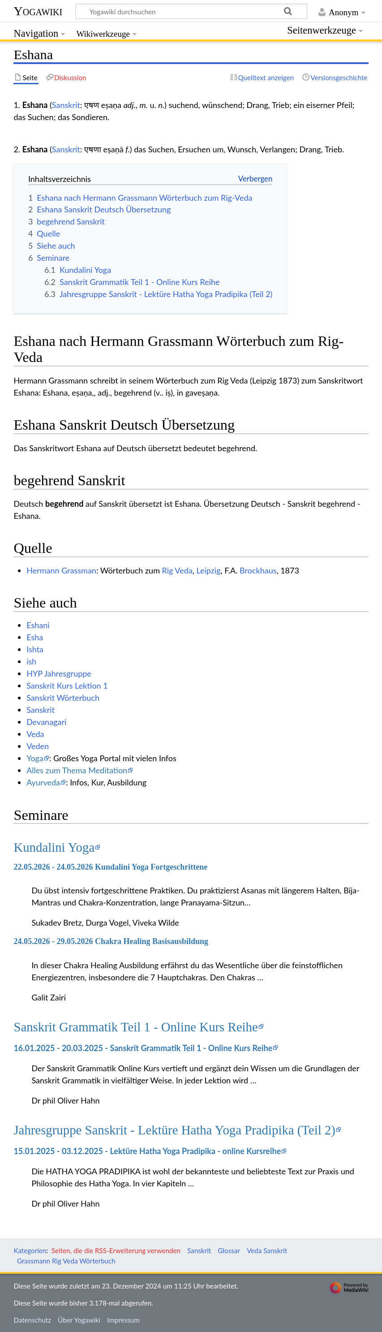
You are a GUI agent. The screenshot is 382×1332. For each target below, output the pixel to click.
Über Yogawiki (79, 1320)
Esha (34, 637)
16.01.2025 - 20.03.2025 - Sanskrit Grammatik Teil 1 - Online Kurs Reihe (142, 1048)
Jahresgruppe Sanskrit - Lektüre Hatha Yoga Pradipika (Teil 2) (174, 1130)
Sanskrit (66, 105)
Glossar (229, 1250)
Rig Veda (177, 570)
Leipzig (208, 570)
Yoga (34, 758)
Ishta (34, 649)
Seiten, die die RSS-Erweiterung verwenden (116, 1250)
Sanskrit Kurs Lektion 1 (67, 685)
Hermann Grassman (61, 570)
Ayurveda (43, 782)
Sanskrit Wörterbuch (62, 698)
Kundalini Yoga (53, 847)
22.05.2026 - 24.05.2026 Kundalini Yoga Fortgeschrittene (110, 866)
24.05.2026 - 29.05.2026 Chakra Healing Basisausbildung (110, 941)
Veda (35, 734)
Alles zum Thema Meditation (76, 770)
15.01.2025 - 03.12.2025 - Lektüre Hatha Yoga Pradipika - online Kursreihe (147, 1151)
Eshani (37, 625)
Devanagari (46, 722)
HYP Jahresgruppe (58, 673)
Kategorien (29, 1250)
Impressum (123, 1320)
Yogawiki (37, 11)
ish (31, 661)
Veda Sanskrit (267, 1250)
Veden (37, 746)
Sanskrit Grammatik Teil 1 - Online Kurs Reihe (135, 1027)
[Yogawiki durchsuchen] (191, 11)
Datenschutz (32, 1320)
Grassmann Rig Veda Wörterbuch (66, 1261)
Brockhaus (258, 570)
